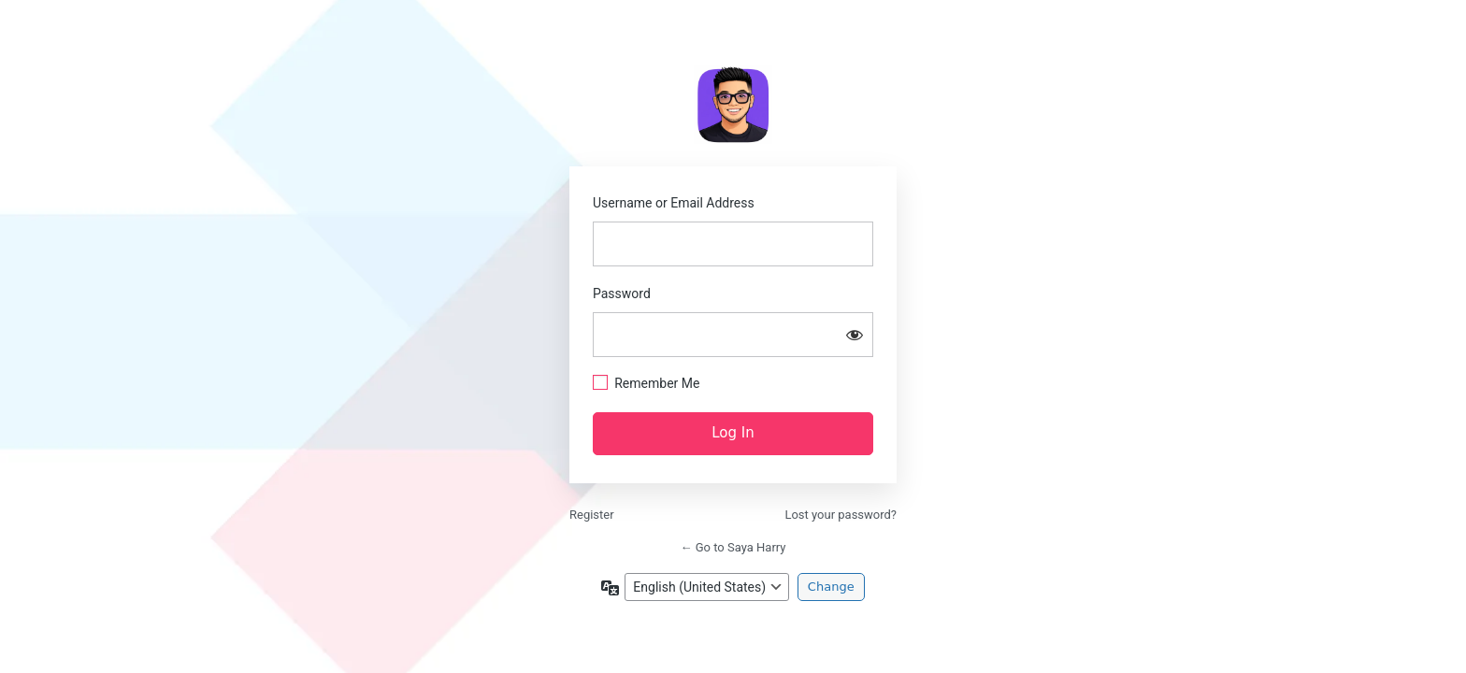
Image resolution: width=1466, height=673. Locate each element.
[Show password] (854, 334)
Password (622, 293)
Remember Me (656, 383)
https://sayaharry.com (733, 104)
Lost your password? (840, 515)
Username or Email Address (674, 202)
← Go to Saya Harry (733, 547)
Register (591, 515)
